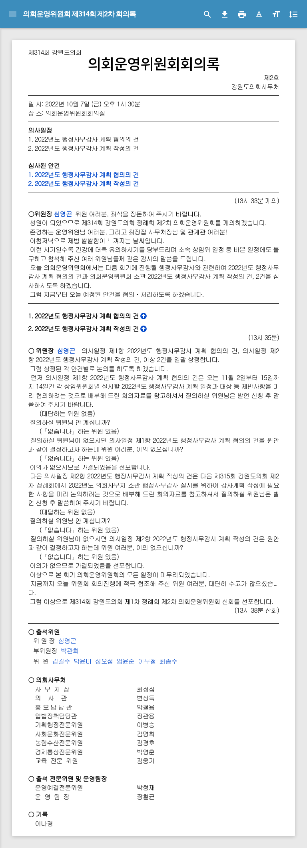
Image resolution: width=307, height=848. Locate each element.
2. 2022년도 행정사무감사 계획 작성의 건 (83, 183)
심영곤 (63, 213)
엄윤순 (125, 661)
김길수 (61, 661)
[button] (259, 14)
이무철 (147, 661)
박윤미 (83, 661)
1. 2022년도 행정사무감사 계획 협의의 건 (83, 174)
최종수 (168, 661)
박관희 (70, 650)
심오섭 (104, 661)
